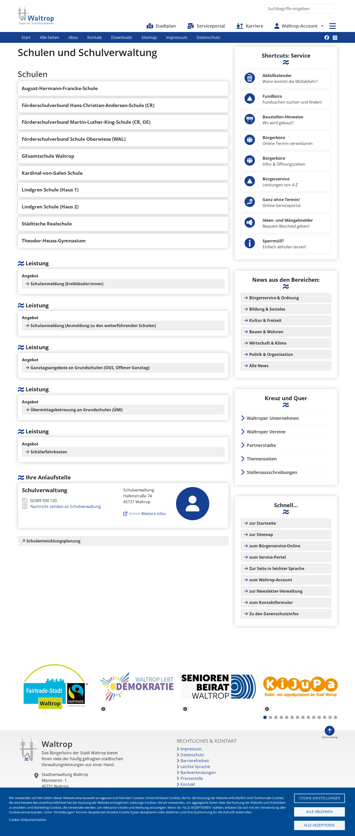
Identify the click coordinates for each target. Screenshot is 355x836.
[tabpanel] (55, 687)
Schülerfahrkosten (49, 452)
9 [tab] (308, 717)
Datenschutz (208, 37)
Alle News (258, 365)
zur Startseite (262, 523)
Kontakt (94, 37)
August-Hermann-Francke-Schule (60, 88)
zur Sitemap (261, 534)
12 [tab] (324, 717)
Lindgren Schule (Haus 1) (50, 189)
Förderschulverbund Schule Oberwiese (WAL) (73, 139)
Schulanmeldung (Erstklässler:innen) (67, 283)
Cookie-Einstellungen (319, 798)
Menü (332, 26)
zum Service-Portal (267, 557)
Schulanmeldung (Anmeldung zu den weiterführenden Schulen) (93, 325)
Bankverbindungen (198, 772)
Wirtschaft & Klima (267, 343)
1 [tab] (265, 717)
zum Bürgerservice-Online (274, 546)
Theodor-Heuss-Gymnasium (54, 240)
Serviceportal (211, 26)
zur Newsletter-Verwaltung (275, 591)
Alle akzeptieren (319, 825)
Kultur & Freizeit (265, 320)
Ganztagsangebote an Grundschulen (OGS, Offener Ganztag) (90, 367)
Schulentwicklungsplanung (53, 541)
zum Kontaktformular (271, 602)
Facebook (326, 37)
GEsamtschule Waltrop (48, 156)
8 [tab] (303, 717)
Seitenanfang (329, 737)
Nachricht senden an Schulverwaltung (65, 506)
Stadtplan (166, 26)
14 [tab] (335, 717)
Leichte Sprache (195, 766)
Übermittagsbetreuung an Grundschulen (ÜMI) (77, 409)
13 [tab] (330, 717)
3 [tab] (276, 717)
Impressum (176, 37)
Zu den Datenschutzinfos (274, 613)
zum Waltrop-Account (270, 580)
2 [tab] (270, 717)
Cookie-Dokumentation (27, 819)
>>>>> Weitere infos (147, 513)
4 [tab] (281, 717)
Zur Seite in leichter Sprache (276, 568)
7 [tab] (297, 717)
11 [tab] (319, 717)
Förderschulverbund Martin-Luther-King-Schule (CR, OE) (86, 122)
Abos (73, 37)
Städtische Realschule (47, 223)
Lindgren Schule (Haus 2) (50, 206)
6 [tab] (292, 717)
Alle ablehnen (319, 811)
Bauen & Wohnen (266, 331)
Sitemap (149, 37)
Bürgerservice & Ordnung (274, 297)
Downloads (121, 37)
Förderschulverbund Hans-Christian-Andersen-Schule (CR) (88, 105)
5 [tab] (286, 717)
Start (26, 37)
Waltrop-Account (300, 26)
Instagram (335, 37)
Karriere (254, 26)
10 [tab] (314, 717)
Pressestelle (191, 778)
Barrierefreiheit (194, 760)
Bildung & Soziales (267, 309)
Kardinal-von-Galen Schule (52, 173)
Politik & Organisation (271, 354)
